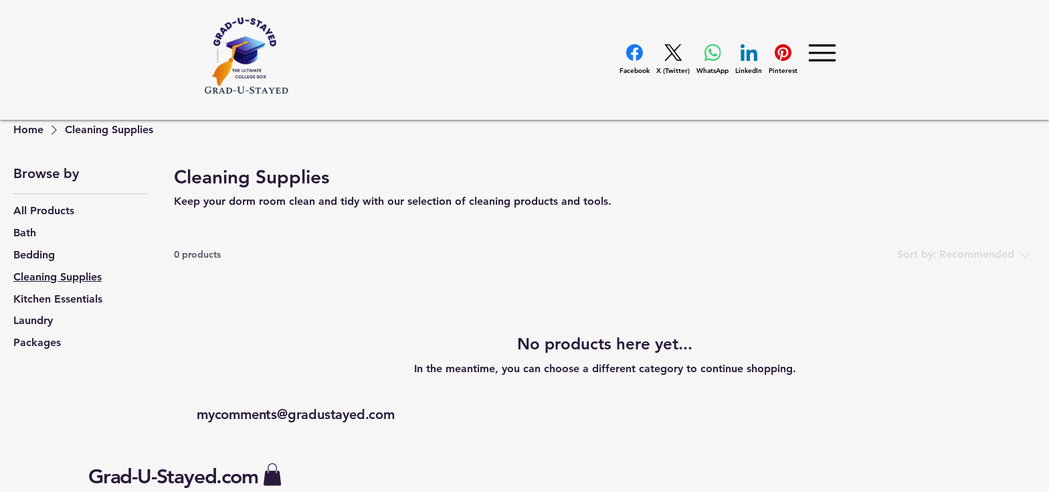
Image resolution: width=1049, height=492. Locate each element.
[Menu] (821, 52)
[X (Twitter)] (673, 59)
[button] (272, 474)
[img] (244, 98)
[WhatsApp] (712, 59)
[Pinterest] (783, 59)
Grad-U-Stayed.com (173, 477)
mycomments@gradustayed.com (296, 414)
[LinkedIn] (748, 59)
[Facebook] (634, 59)
